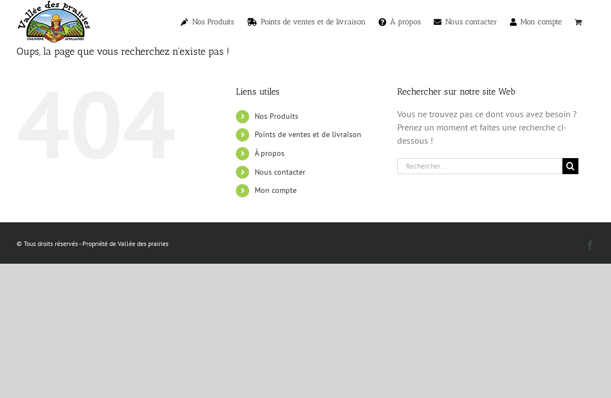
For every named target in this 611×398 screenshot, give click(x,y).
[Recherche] (570, 166)
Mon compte (276, 190)
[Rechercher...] (480, 166)
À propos (270, 153)
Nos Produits (276, 116)
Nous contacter (280, 172)
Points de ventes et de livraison (308, 134)
